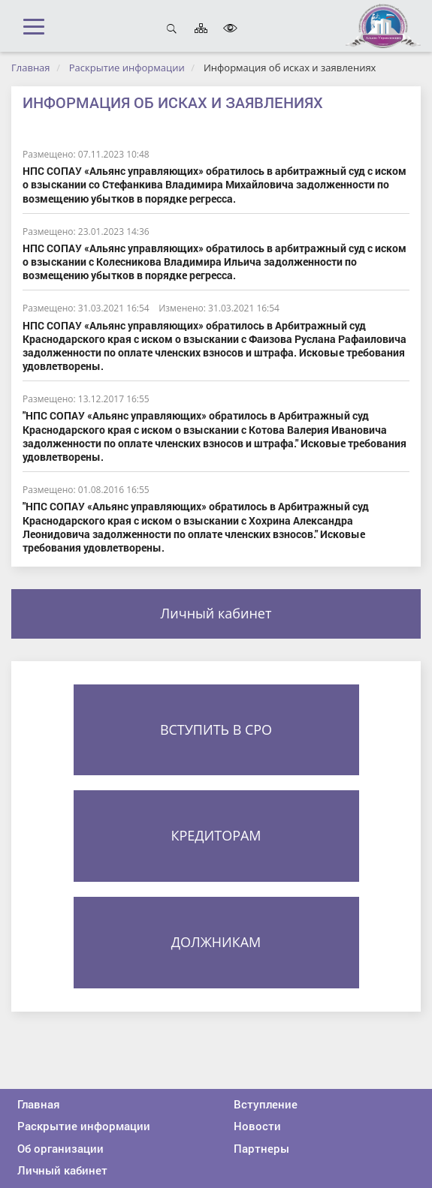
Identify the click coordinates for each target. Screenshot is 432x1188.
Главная (30, 67)
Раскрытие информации (127, 67)
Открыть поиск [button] (171, 28)
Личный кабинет (216, 613)
